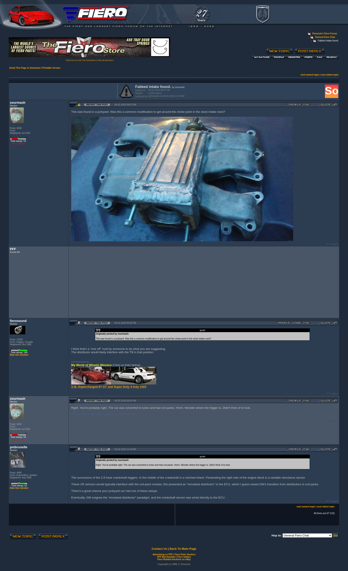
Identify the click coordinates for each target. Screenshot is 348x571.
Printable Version (51, 68)
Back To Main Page (183, 548)
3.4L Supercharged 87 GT (89, 386)
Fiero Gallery (184, 557)
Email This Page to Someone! (24, 68)
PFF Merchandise (166, 557)
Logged (334, 244)
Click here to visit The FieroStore (81, 60)
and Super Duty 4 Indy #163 (127, 386)
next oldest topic (329, 75)
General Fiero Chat (325, 37)
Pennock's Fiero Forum (324, 33)
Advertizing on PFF (162, 554)
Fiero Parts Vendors (184, 554)
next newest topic (310, 75)
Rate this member (19, 355)
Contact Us (159, 548)
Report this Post (97, 104)
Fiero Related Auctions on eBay (174, 559)
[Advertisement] (62, 90)
